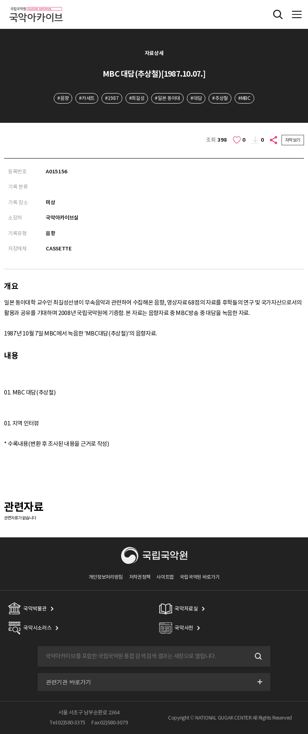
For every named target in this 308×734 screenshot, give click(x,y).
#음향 (63, 98)
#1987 (111, 98)
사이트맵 (165, 577)
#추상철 (220, 98)
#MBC (244, 98)
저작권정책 (139, 577)
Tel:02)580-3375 (67, 722)
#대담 (196, 98)
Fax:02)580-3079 (109, 722)
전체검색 (278, 14)
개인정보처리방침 (106, 577)
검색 (257, 656)
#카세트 (87, 98)
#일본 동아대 (167, 98)
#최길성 (137, 98)
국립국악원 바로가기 (199, 577)
